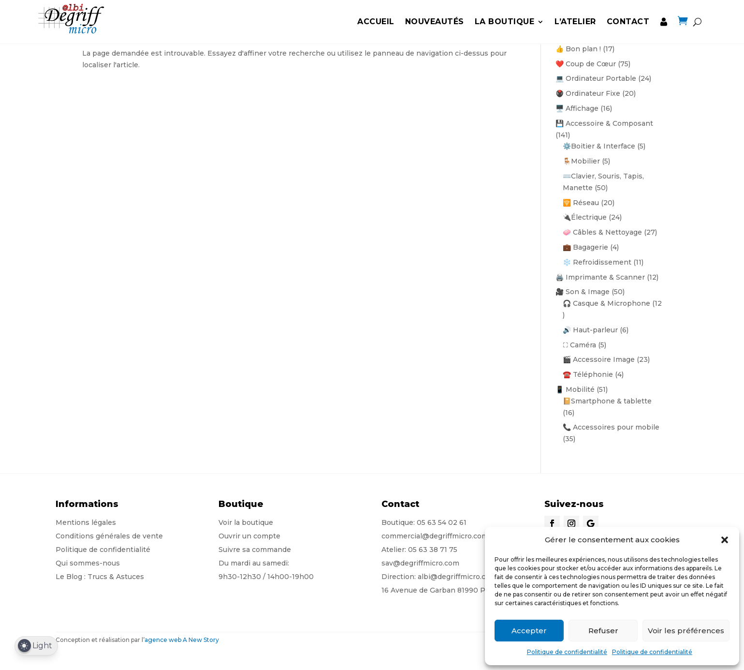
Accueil (375, 21)
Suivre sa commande (255, 549)
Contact (628, 21)
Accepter (529, 630)
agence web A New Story (182, 639)
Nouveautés (434, 21)
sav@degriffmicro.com (420, 563)
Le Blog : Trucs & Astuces (100, 576)
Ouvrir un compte (249, 536)
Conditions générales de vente (109, 536)
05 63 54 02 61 (442, 522)
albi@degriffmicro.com (457, 576)
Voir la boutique (246, 522)
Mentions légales (86, 522)
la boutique (505, 21)
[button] (724, 540)
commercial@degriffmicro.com (434, 536)
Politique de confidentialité (567, 651)
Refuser (603, 630)
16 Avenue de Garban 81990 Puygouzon (450, 590)
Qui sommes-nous (88, 563)
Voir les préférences (686, 630)
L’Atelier (575, 21)
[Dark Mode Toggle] (36, 646)
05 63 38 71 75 (432, 549)
